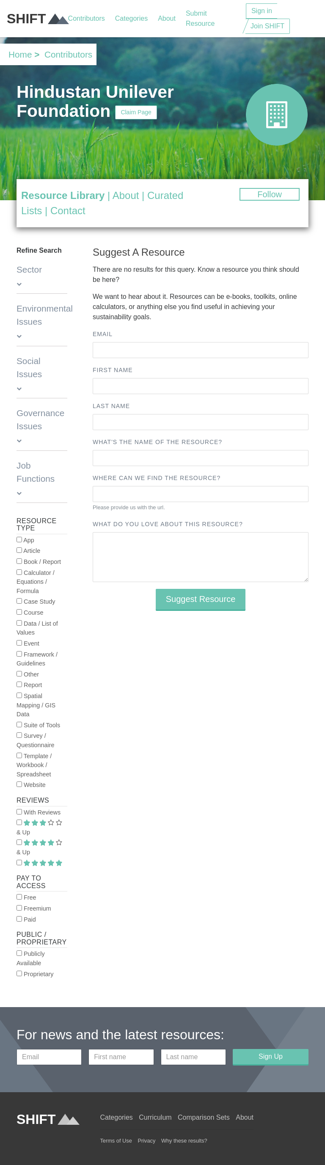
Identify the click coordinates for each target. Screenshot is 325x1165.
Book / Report (39, 561)
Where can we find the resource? (156, 478)
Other (28, 674)
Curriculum (155, 1117)
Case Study (36, 601)
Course (30, 612)
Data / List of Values (37, 628)
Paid (26, 919)
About (167, 18)
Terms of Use (116, 1140)
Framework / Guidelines (37, 659)
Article (28, 550)
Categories (131, 18)
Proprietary (35, 974)
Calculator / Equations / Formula (36, 581)
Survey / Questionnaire (36, 740)
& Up (39, 828)
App (25, 540)
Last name (111, 406)
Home (20, 54)
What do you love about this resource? (168, 524)
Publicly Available (31, 958)
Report (29, 685)
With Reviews (39, 812)
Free (26, 897)
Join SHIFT (267, 26)
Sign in (261, 10)
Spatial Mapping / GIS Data (36, 705)
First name (113, 370)
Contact (67, 210)
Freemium (34, 908)
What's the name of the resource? (157, 442)
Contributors (86, 18)
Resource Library (63, 195)
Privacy (146, 1140)
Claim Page (136, 112)
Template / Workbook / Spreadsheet (34, 765)
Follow (269, 194)
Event (28, 643)
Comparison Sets (204, 1117)
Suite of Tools (38, 725)
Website (31, 784)
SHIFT (37, 18)
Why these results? (184, 1140)
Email (103, 334)
